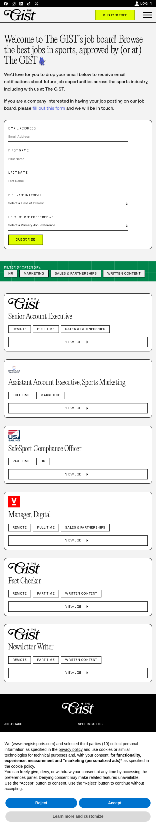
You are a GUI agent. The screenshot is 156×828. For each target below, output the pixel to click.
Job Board (13, 724)
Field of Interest (25, 195)
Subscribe (25, 239)
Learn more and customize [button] (78, 816)
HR (10, 273)
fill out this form (49, 108)
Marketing (34, 273)
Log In (146, 3)
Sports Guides (90, 724)
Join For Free (115, 15)
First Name (18, 150)
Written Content (124, 273)
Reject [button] (41, 803)
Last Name (18, 172)
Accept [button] (114, 803)
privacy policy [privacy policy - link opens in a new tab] (71, 749)
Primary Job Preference (30, 217)
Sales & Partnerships (76, 273)
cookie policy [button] (22, 766)
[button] (147, 14)
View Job (77, 342)
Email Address (22, 128)
